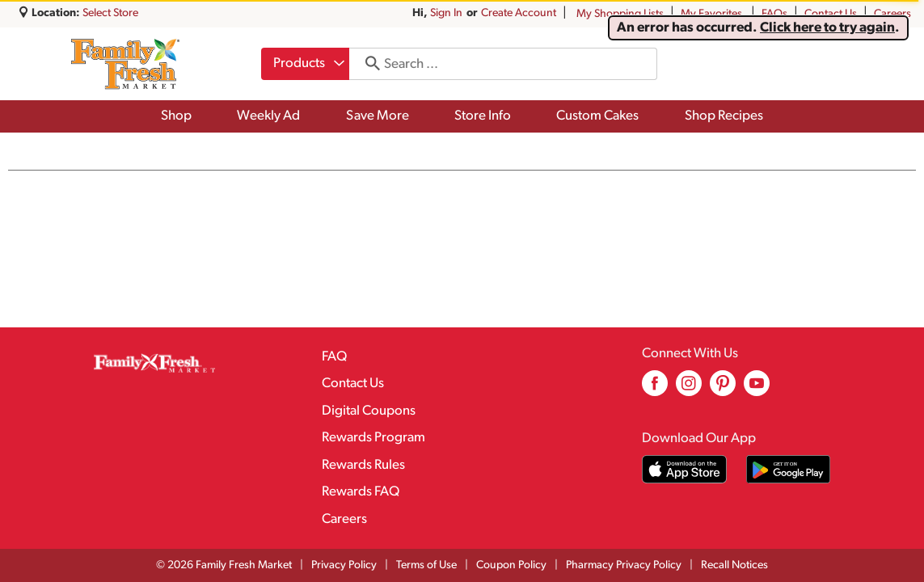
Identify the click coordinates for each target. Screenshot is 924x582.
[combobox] (305, 64)
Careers (892, 14)
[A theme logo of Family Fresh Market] (125, 64)
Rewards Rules (363, 465)
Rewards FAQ (360, 492)
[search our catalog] (367, 64)
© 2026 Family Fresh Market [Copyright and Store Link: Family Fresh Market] (224, 565)
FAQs (774, 14)
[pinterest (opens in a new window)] (723, 389)
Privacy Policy (344, 565)
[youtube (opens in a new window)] (757, 389)
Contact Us (830, 14)
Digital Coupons (369, 411)
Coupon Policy (511, 565)
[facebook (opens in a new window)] (655, 389)
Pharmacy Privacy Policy (623, 565)
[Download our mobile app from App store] (684, 469)
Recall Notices (734, 565)
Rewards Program (373, 438)
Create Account (518, 13)
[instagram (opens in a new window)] (689, 389)
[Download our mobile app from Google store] (788, 469)
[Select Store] (111, 13)
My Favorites (713, 14)
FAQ (334, 357)
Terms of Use (426, 565)
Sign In (446, 13)
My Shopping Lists (620, 14)
